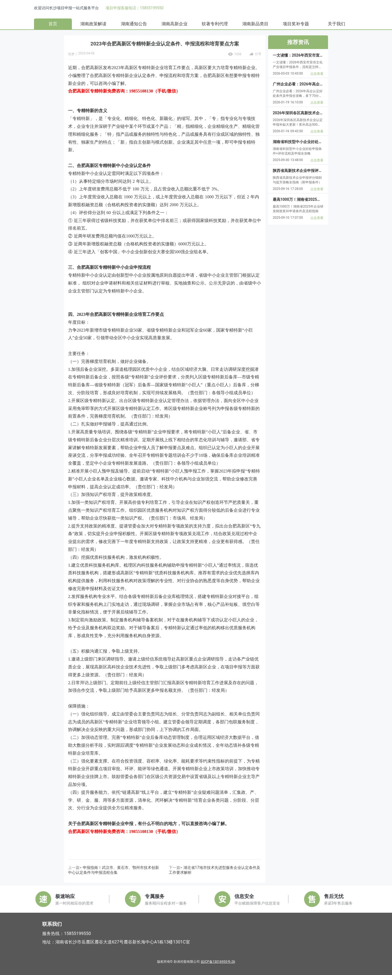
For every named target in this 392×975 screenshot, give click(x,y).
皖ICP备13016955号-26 (218, 962)
